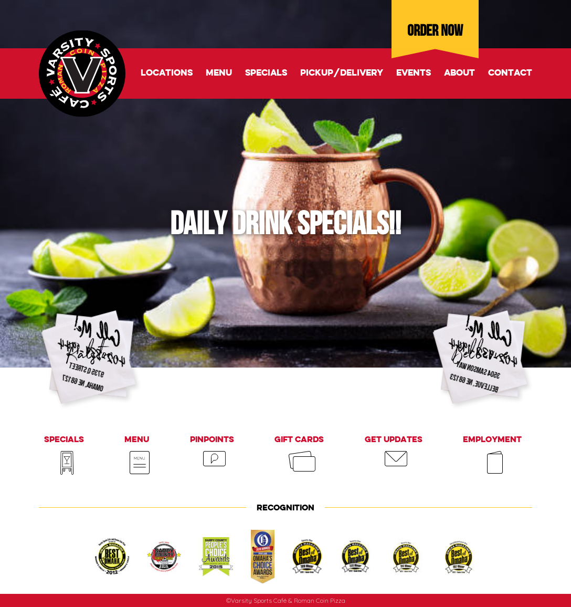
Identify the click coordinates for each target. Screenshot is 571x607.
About (459, 73)
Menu (219, 73)
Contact (510, 73)
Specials (266, 73)
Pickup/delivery (341, 73)
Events (413, 73)
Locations (167, 73)
